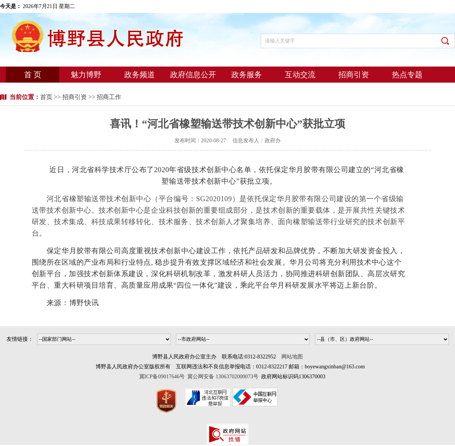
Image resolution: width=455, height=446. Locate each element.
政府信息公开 (193, 74)
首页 (47, 97)
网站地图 (292, 357)
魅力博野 (86, 74)
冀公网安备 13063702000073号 (222, 376)
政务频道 (139, 74)
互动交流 (300, 74)
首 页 (32, 74)
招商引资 (353, 74)
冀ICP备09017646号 (163, 376)
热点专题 (407, 74)
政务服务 (246, 74)
